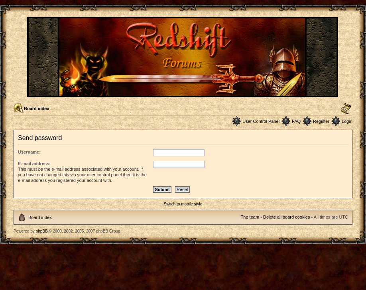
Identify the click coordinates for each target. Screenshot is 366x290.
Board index (36, 108)
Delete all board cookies (286, 217)
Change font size (345, 108)
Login (347, 121)
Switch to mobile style (183, 204)
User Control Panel (260, 121)
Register (321, 121)
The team (250, 217)
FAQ (296, 121)
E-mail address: (34, 163)
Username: (29, 152)
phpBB (42, 231)
